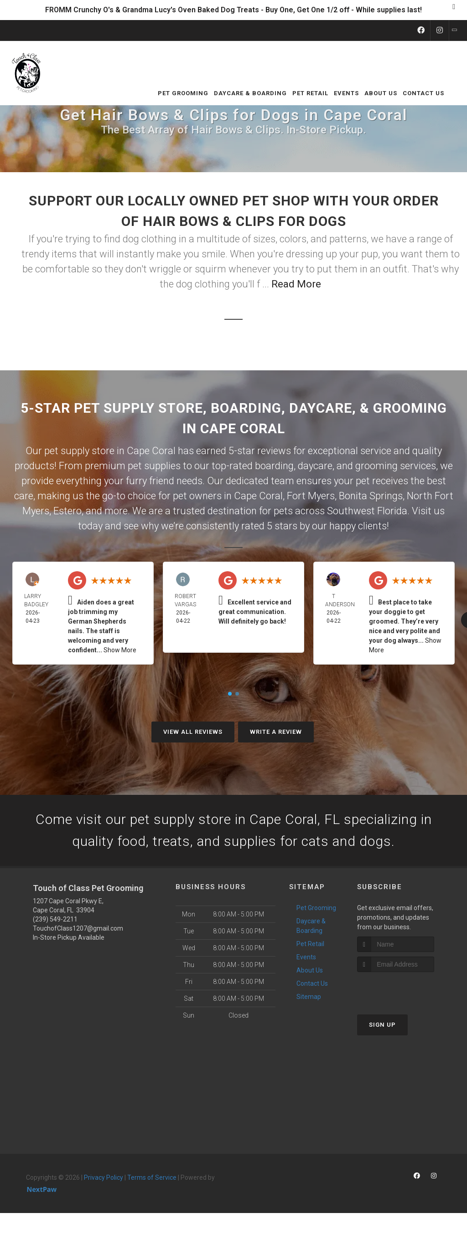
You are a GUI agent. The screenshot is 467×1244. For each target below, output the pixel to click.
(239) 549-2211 (55, 919)
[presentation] (405, 989)
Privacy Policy (103, 1177)
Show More (120, 650)
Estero (67, 511)
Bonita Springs (371, 496)
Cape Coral (258, 496)
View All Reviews (193, 731)
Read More (296, 284)
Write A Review (276, 731)
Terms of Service (151, 1177)
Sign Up (382, 1024)
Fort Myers (311, 496)
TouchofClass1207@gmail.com (78, 928)
